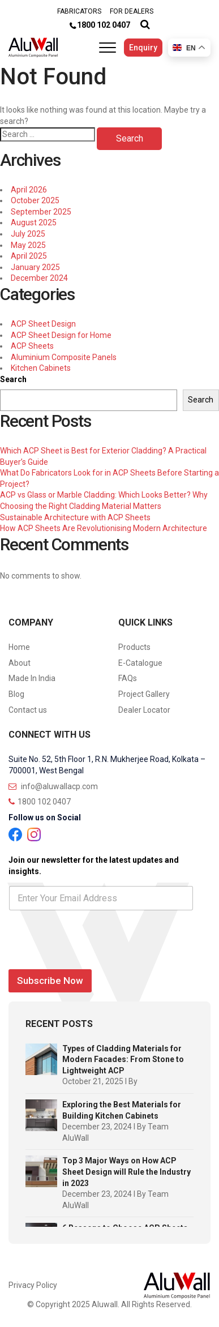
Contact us (27, 709)
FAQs (127, 678)
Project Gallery (144, 694)
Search (13, 379)
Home (19, 647)
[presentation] (94, 957)
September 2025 (41, 211)
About (19, 662)
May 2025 (28, 245)
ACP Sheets (32, 345)
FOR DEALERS (131, 11)
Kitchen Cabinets (41, 368)
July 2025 (28, 233)
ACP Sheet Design (43, 323)
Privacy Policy (32, 1285)
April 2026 (29, 189)
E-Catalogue (140, 662)
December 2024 (39, 277)
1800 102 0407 (103, 24)
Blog (16, 694)
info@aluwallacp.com (53, 786)
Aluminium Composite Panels (64, 357)
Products (134, 647)
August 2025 (34, 222)
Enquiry (143, 47)
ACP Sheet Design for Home (61, 335)
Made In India (31, 678)
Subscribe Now (50, 980)
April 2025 (29, 255)
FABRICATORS (79, 11)
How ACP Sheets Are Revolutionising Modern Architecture (103, 528)
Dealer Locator (144, 709)
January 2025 (35, 267)
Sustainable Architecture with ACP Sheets (75, 517)
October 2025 (35, 200)
